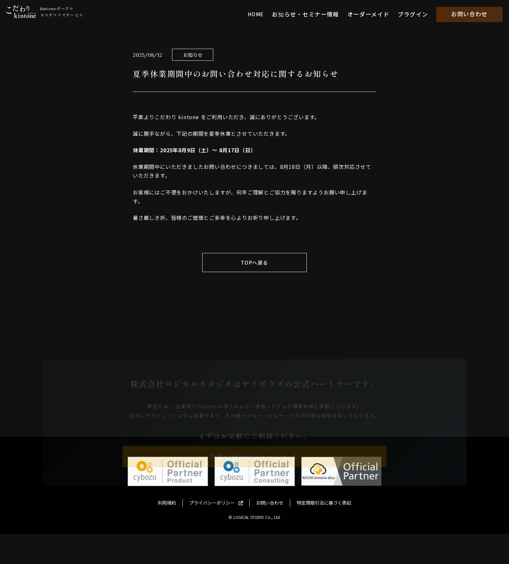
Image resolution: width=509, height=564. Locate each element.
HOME (267, 11)
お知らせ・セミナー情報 (313, 11)
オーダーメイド (371, 11)
